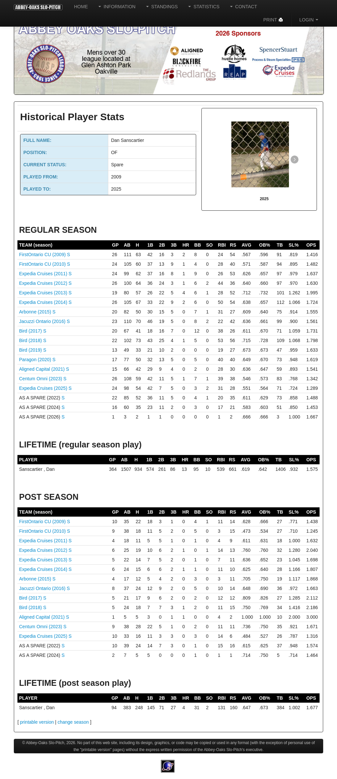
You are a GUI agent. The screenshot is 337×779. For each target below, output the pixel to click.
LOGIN (308, 19)
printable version (37, 722)
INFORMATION (117, 6)
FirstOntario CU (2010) (43, 264)
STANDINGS (162, 6)
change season (73, 722)
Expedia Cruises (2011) (43, 273)
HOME (81, 6)
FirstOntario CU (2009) (43, 254)
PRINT (273, 19)
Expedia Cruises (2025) (43, 388)
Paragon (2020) (35, 359)
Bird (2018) (31, 340)
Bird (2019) (31, 350)
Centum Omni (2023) (41, 378)
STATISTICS (204, 6)
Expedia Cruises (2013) (43, 292)
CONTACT (243, 6)
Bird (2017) (31, 331)
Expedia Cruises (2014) (43, 302)
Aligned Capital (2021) (42, 369)
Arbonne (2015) (35, 311)
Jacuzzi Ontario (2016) (43, 321)
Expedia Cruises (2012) (43, 283)
